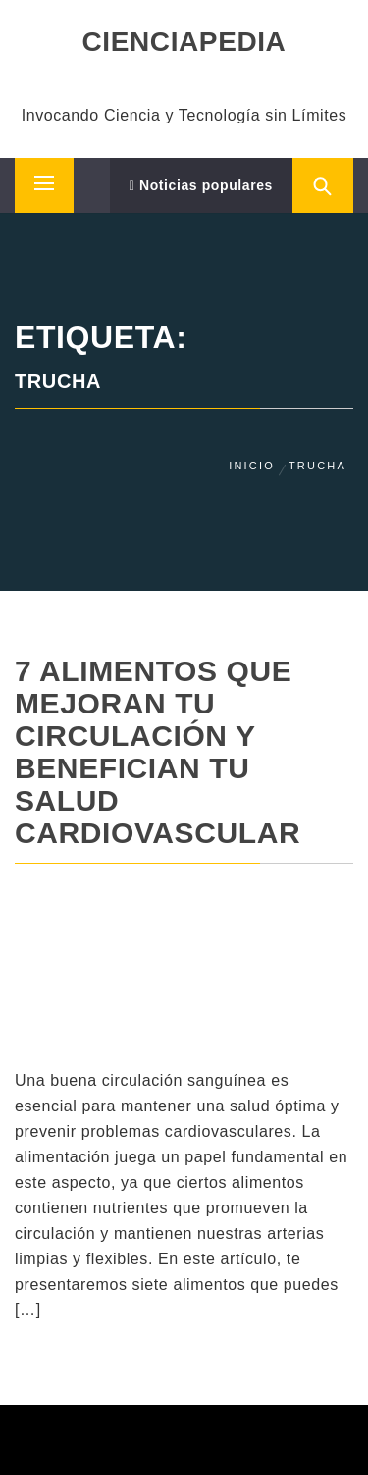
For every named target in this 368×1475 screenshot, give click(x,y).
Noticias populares (201, 185)
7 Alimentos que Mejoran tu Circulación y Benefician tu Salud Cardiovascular (157, 752)
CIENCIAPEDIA (184, 41)
